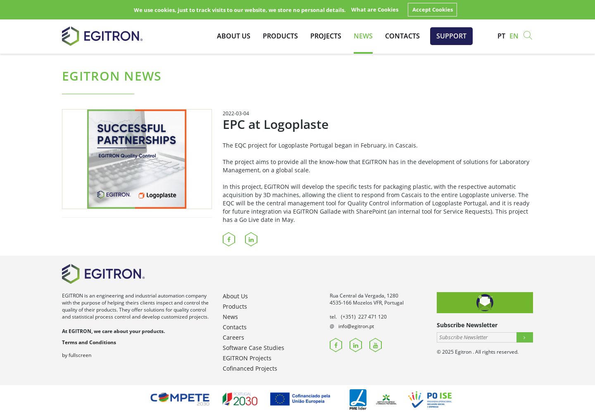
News (363, 35)
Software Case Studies (253, 348)
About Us (233, 35)
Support (451, 35)
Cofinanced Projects (250, 368)
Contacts (402, 35)
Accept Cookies (432, 9)
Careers (233, 337)
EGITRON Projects (247, 358)
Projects (325, 35)
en (514, 35)
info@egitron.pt (356, 326)
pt (501, 35)
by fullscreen (76, 355)
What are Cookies (374, 9)
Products (280, 35)
